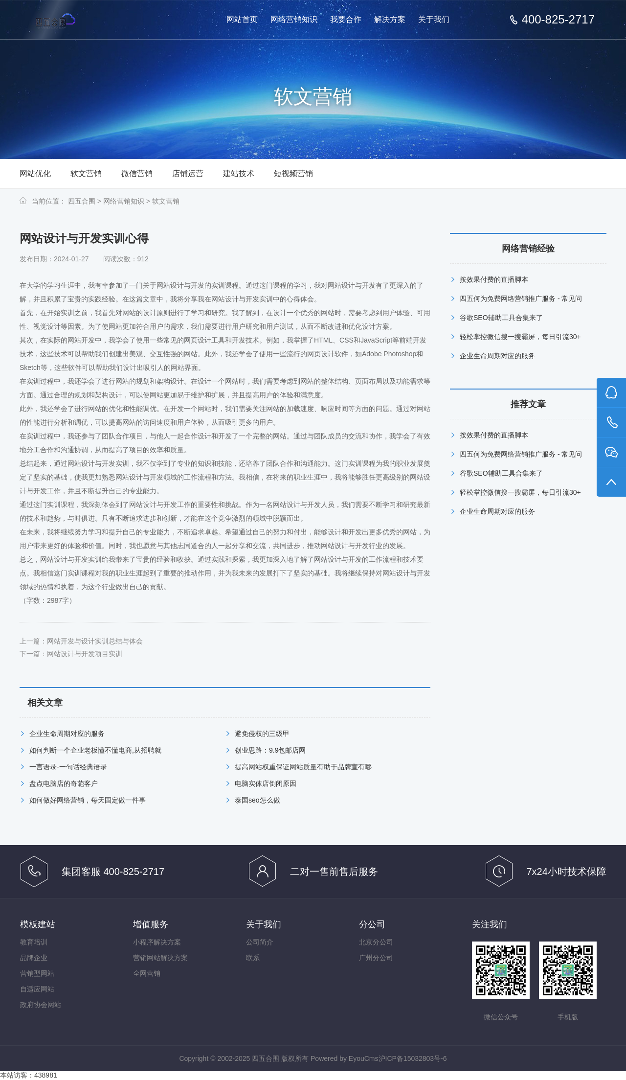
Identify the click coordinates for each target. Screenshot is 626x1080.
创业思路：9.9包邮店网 (270, 750)
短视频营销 (293, 173)
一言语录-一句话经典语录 (68, 767)
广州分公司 (376, 958)
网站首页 (242, 19)
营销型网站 (37, 973)
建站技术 (238, 173)
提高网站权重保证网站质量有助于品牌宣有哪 (303, 767)
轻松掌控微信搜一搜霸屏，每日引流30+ (520, 337)
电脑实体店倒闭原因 (265, 783)
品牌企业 (33, 958)
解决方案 (389, 19)
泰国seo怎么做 (257, 800)
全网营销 (146, 973)
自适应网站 (37, 989)
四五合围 (81, 201)
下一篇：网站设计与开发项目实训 (71, 654)
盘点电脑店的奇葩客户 (63, 783)
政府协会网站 (40, 1005)
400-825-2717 (558, 19)
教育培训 (33, 942)
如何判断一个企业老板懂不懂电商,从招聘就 (95, 750)
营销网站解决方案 (160, 958)
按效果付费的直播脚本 (494, 279)
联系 (253, 958)
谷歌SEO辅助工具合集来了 (501, 318)
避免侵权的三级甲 (262, 733)
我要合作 (345, 19)
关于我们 (433, 19)
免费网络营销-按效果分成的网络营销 (74, 20)
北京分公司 (376, 942)
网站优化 (35, 173)
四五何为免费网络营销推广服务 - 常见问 (521, 298)
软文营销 (86, 173)
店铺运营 (187, 173)
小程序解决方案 (157, 942)
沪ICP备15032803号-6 (413, 1058)
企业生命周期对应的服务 (67, 733)
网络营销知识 (293, 19)
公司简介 (259, 942)
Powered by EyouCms (343, 1058)
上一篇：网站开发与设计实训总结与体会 (81, 641)
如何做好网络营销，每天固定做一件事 (87, 800)
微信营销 (137, 173)
